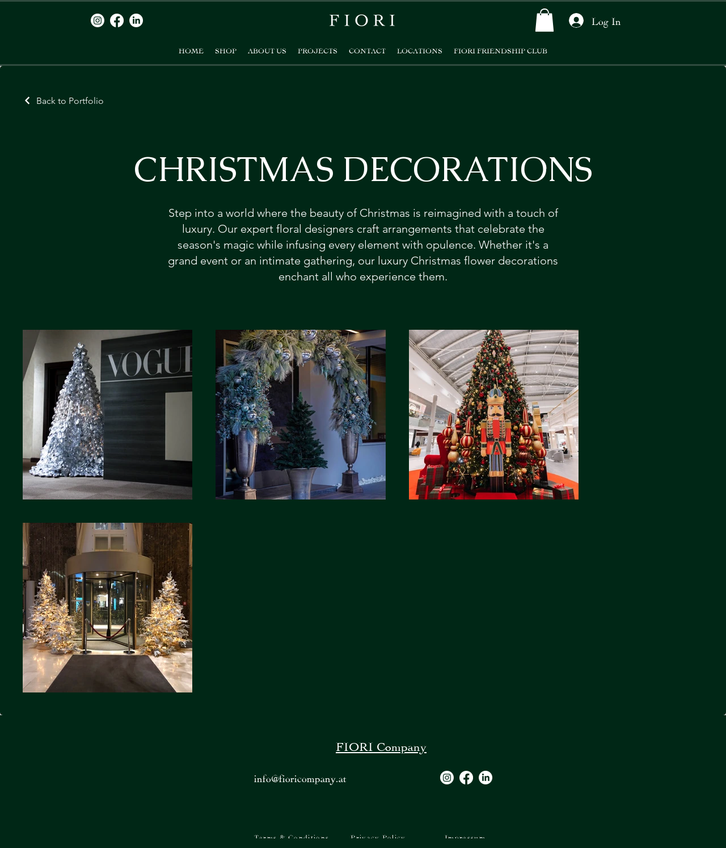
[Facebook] (117, 20)
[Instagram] (97, 20)
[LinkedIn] (136, 20)
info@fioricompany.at (300, 777)
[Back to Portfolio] (63, 101)
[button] (544, 20)
